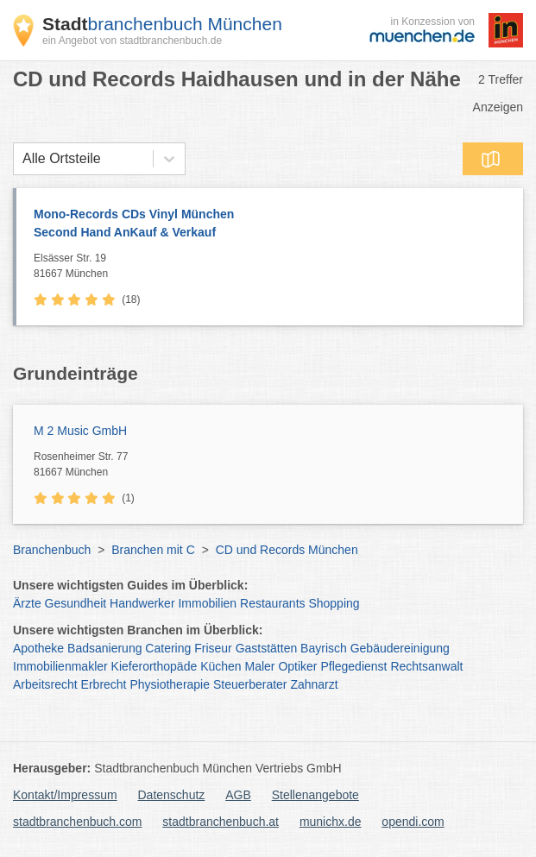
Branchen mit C (152, 550)
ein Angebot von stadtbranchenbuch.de (132, 41)
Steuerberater (250, 684)
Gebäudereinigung (400, 648)
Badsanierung (104, 648)
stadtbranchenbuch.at (220, 822)
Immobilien (207, 603)
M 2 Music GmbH (80, 431)
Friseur (213, 648)
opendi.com (413, 822)
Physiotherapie (169, 684)
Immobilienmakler (60, 666)
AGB (238, 795)
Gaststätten (267, 648)
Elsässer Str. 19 (274, 266)
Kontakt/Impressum (65, 795)
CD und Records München (287, 550)
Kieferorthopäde (154, 666)
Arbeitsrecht (45, 684)
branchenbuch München (162, 24)
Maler (260, 666)
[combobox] (22, 158)
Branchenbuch (52, 550)
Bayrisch (323, 648)
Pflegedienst (353, 666)
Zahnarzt (313, 684)
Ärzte (27, 603)
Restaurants (272, 603)
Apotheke (38, 648)
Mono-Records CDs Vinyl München (270, 224)
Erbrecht (104, 684)
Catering (168, 648)
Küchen (220, 666)
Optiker (297, 666)
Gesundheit (76, 603)
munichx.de (331, 822)
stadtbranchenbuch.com (77, 822)
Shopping (333, 603)
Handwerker (142, 603)
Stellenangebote (315, 795)
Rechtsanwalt (426, 666)
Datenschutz (171, 795)
